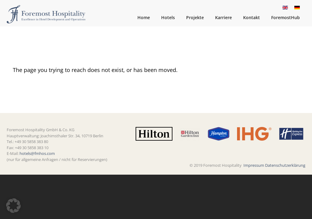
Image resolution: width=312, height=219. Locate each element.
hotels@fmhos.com (37, 153)
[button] (13, 205)
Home (143, 17)
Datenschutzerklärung (285, 165)
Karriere (223, 17)
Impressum (253, 165)
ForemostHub (285, 17)
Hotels (168, 17)
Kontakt (251, 17)
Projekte (195, 17)
